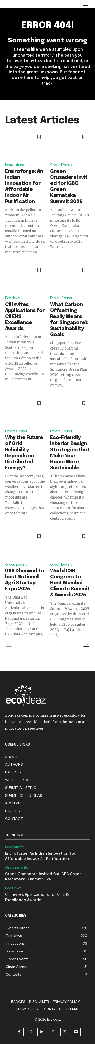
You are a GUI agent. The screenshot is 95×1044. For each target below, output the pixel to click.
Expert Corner (61, 298)
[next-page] (86, 646)
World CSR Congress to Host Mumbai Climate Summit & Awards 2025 (70, 583)
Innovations (14, 165)
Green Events (61, 165)
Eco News (12, 298)
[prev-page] (9, 646)
